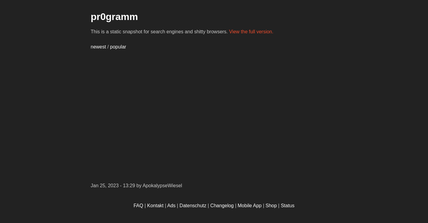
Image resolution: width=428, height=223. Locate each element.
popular (118, 46)
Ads (171, 205)
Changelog (222, 205)
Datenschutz (193, 205)
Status (287, 205)
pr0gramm (114, 16)
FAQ (138, 205)
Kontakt (155, 205)
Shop (271, 205)
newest (98, 46)
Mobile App (249, 205)
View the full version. (251, 31)
